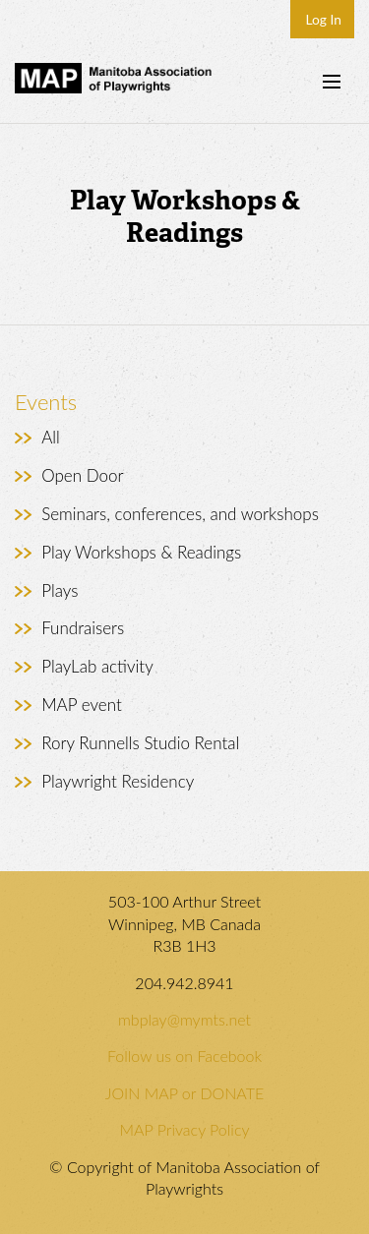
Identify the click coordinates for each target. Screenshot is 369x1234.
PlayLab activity (97, 666)
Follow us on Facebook (184, 1055)
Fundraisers (82, 627)
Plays (59, 590)
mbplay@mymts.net (184, 1019)
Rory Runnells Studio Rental (140, 743)
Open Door (82, 475)
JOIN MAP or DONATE (184, 1093)
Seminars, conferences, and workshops (180, 513)
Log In (323, 19)
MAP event (81, 704)
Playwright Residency (117, 781)
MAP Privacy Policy (185, 1129)
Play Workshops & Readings (141, 552)
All (50, 437)
